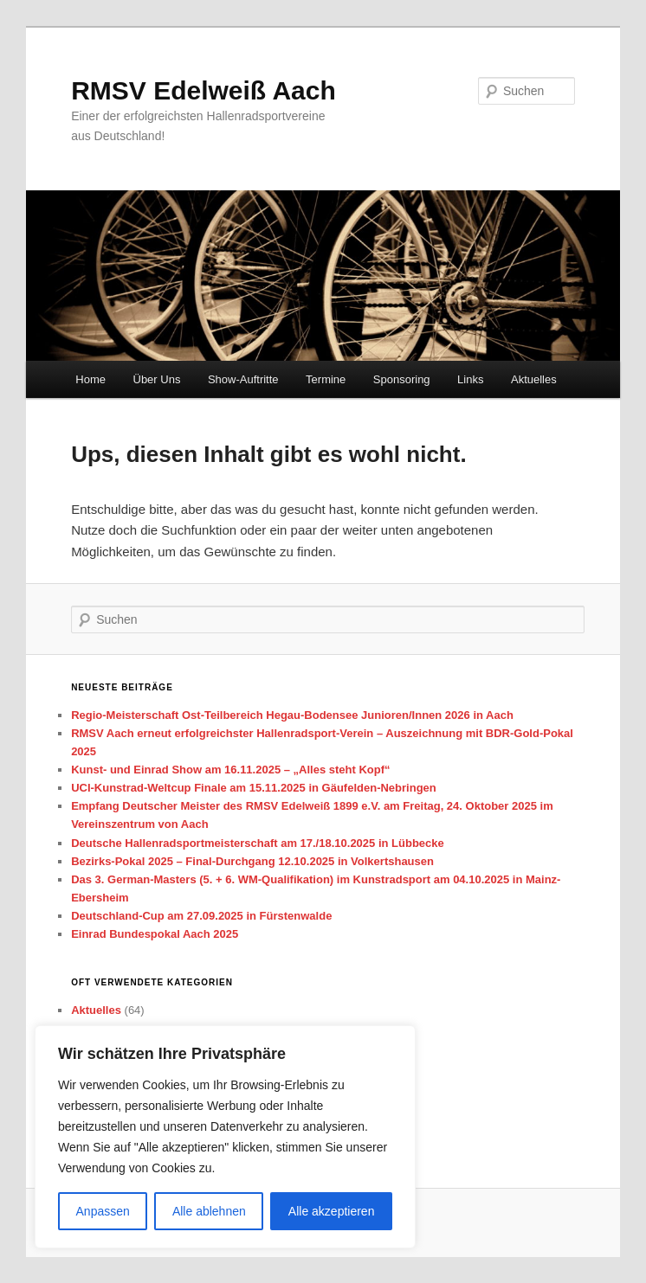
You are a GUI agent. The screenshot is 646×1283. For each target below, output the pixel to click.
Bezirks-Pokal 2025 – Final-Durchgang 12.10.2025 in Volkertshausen (252, 861)
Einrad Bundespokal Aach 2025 (154, 933)
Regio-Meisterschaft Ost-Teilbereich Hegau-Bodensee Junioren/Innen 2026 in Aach (292, 715)
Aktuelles (534, 379)
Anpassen (103, 1211)
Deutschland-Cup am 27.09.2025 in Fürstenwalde (201, 915)
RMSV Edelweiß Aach (203, 90)
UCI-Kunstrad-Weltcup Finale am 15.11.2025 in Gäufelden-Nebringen (253, 787)
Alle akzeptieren (331, 1211)
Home (90, 379)
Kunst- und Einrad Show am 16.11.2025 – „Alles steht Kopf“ (230, 769)
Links (470, 379)
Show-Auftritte (243, 379)
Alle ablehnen (209, 1211)
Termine (326, 379)
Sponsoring (401, 379)
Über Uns (157, 379)
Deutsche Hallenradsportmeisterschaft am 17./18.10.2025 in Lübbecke (257, 843)
